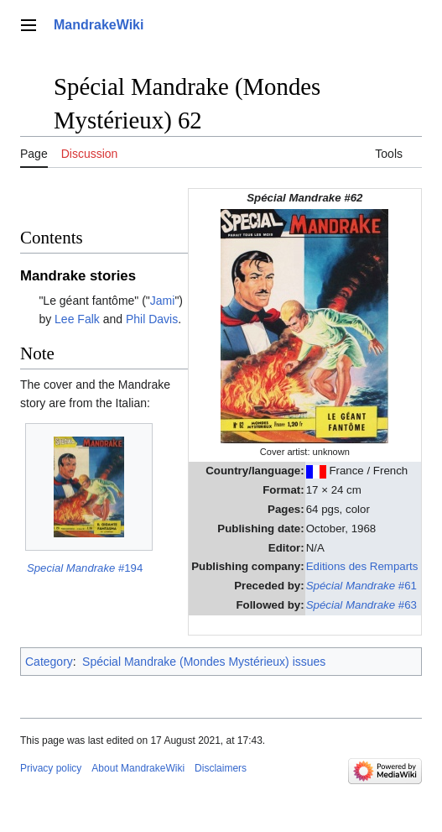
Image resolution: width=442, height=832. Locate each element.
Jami (162, 300)
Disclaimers (221, 768)
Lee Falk (77, 319)
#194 (85, 568)
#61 (361, 585)
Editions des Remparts (362, 566)
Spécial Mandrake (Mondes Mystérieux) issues (203, 661)
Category (49, 661)
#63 (361, 605)
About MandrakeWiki (138, 768)
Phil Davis (152, 319)
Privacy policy (50, 768)
